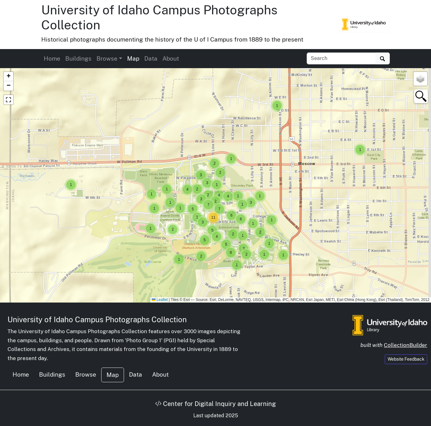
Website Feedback (406, 359)
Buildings (78, 58)
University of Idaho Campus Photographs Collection (97, 319)
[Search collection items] (341, 58)
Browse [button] (107, 58)
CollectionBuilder (405, 345)
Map (133, 58)
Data (150, 58)
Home (52, 58)
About (170, 58)
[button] (71, 184)
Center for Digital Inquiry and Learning (215, 404)
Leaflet (160, 300)
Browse (85, 374)
